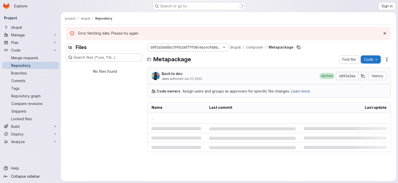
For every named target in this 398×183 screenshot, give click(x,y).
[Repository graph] (30, 95)
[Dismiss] (385, 33)
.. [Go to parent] (152, 118)
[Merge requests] (30, 57)
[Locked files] (30, 118)
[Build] (30, 126)
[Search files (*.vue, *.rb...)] (104, 57)
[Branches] (30, 73)
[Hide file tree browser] (70, 47)
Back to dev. (172, 73)
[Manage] (30, 34)
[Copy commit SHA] (363, 76)
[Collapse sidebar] (30, 176)
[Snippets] (30, 111)
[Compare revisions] (30, 103)
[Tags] (30, 88)
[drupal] (30, 27)
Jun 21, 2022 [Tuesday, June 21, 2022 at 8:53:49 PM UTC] (193, 79)
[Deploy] (30, 134)
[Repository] (30, 65)
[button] (327, 76)
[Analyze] (30, 141)
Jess (165, 79)
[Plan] (30, 42)
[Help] (30, 168)
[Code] (30, 50)
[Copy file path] (298, 47)
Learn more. (301, 91)
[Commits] (30, 80)
